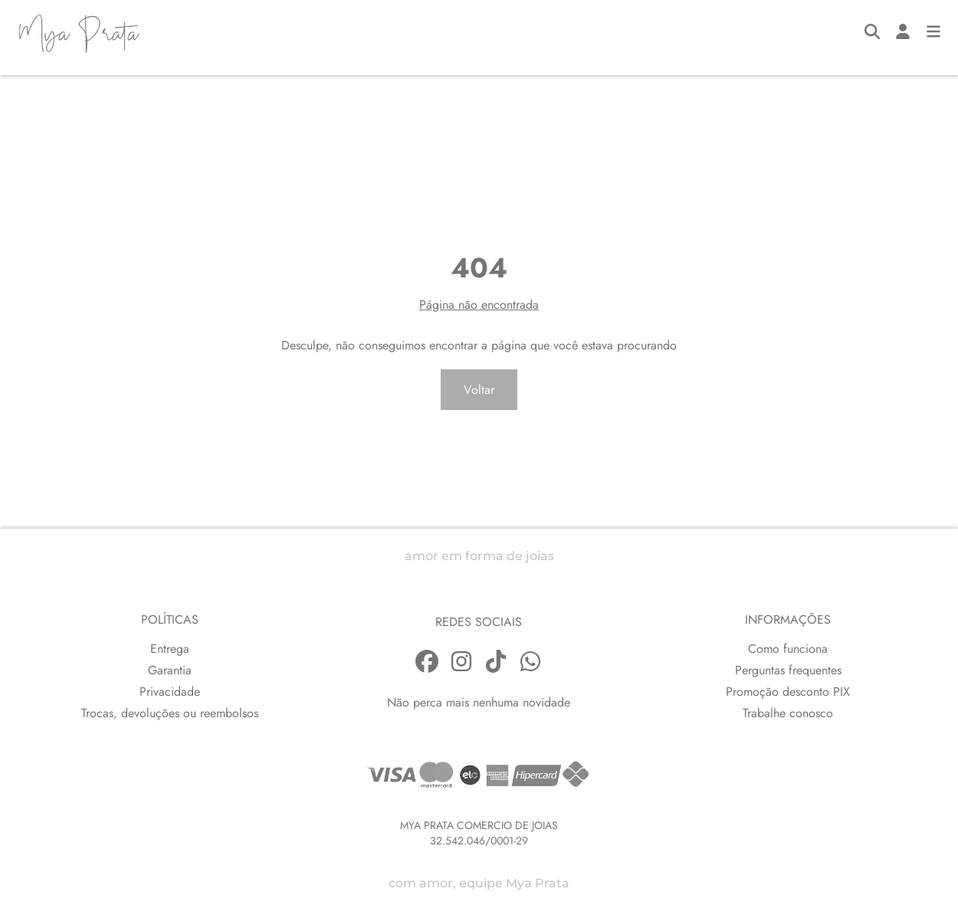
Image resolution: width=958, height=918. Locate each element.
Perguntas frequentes (788, 670)
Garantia (170, 670)
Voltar (479, 389)
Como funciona (788, 648)
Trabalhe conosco (788, 713)
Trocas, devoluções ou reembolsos (169, 713)
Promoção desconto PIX (788, 691)
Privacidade (169, 691)
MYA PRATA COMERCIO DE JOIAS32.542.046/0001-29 (479, 833)
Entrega (169, 648)
